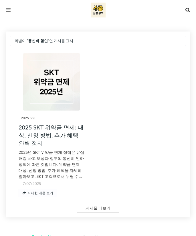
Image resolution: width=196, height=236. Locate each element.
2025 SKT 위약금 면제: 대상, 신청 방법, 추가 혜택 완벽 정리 (51, 135)
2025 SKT (28, 118)
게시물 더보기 (98, 208)
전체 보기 (175, 40)
